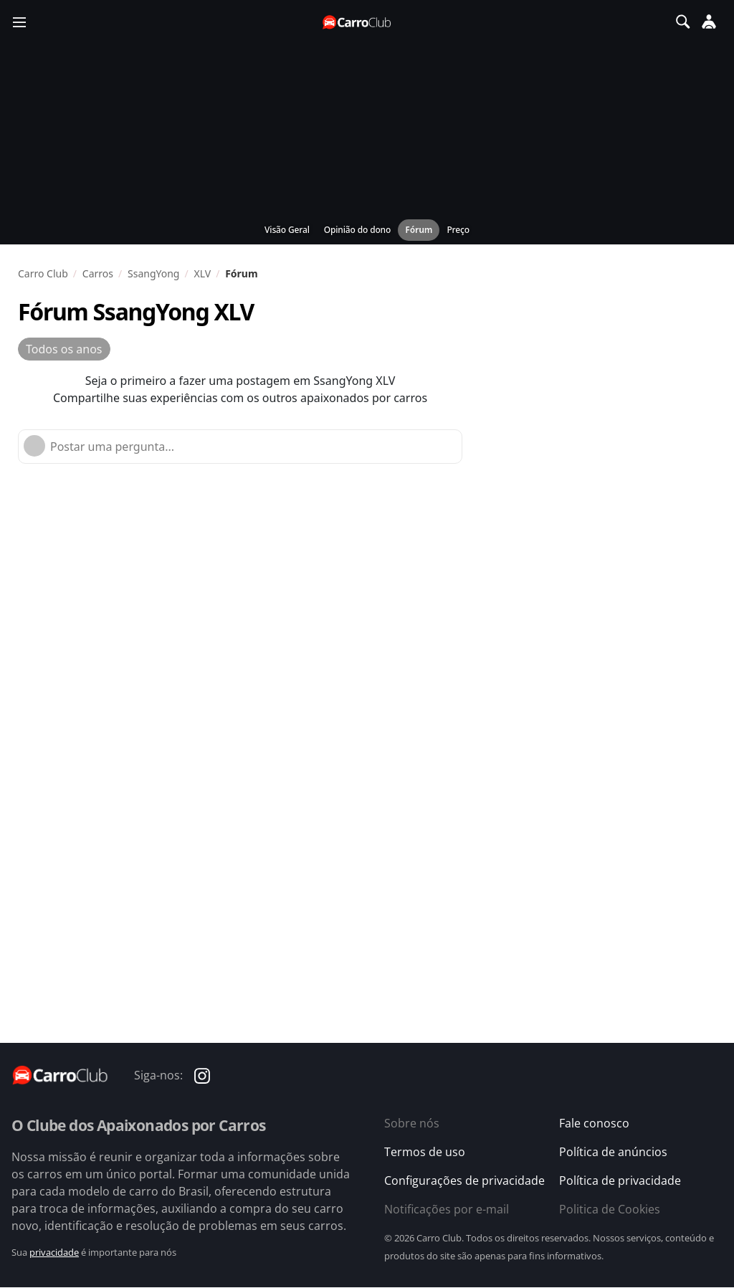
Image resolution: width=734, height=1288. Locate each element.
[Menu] (19, 21)
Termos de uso (424, 1152)
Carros (97, 273)
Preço (458, 230)
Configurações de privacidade (464, 1180)
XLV (202, 273)
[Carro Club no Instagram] (202, 1075)
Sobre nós (411, 1123)
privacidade (54, 1252)
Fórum (418, 230)
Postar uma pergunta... (112, 446)
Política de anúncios (613, 1152)
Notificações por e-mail (446, 1209)
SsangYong (153, 273)
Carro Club (43, 273)
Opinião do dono (357, 230)
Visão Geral (287, 230)
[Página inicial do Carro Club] (357, 22)
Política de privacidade (620, 1180)
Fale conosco (594, 1123)
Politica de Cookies (609, 1209)
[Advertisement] (336, 612)
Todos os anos (64, 349)
